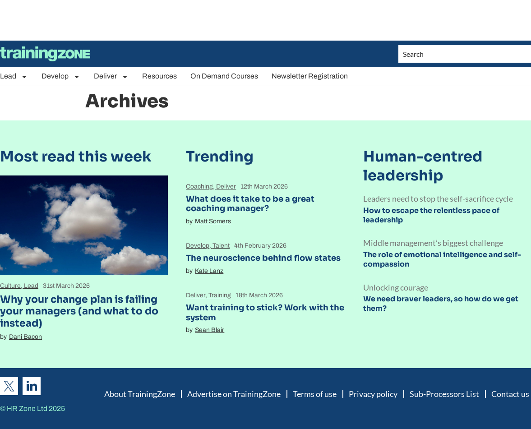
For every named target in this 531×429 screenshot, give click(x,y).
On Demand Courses (224, 76)
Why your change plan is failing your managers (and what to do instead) (79, 311)
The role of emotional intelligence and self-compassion (442, 259)
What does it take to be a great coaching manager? (250, 204)
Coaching (199, 186)
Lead (14, 76)
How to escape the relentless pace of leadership (431, 215)
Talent (221, 245)
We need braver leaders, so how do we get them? (440, 303)
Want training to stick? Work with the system (265, 313)
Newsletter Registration (310, 76)
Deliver (111, 76)
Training (219, 295)
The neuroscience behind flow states (263, 258)
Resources (159, 76)
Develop (61, 76)
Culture (10, 285)
